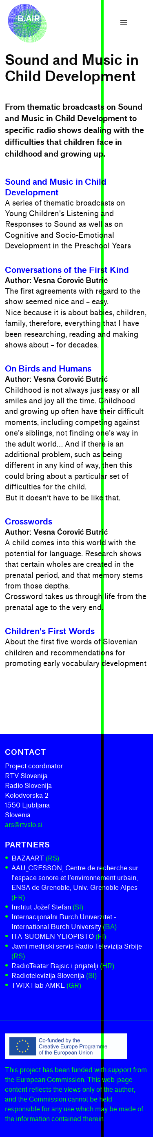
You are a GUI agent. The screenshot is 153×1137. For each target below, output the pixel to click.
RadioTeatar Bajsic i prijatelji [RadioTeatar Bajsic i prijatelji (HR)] (62, 966)
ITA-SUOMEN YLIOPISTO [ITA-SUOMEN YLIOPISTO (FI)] (58, 936)
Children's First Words (50, 631)
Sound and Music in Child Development (55, 187)
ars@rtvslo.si (23, 825)
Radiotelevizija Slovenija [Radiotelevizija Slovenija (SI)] (54, 976)
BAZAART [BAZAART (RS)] (35, 858)
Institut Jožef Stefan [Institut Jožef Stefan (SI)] (47, 907)
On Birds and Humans (48, 369)
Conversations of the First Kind (67, 270)
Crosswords (28, 521)
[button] (123, 23)
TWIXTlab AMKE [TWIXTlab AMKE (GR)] (46, 985)
